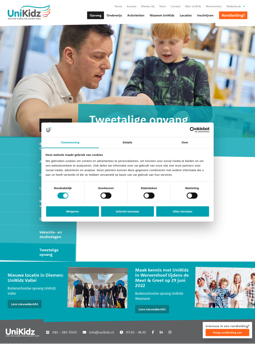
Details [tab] (127, 142)
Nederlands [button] (233, 6)
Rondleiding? (233, 15)
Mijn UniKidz (193, 6)
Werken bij (147, 6)
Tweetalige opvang (49, 252)
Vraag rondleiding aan (227, 332)
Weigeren (72, 211)
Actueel (131, 6)
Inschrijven (205, 15)
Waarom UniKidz (162, 15)
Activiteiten (135, 15)
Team (162, 6)
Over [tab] (185, 142)
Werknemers (214, 6)
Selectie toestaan (127, 211)
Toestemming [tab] (70, 142)
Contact (176, 6)
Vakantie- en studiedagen (50, 234)
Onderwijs (114, 15)
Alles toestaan (182, 211)
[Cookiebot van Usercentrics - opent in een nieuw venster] (192, 130)
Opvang (95, 15)
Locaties (186, 15)
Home (118, 6)
